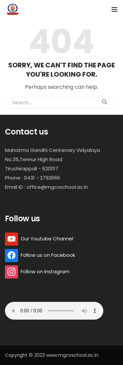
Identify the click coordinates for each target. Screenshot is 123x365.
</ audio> (54, 311)
